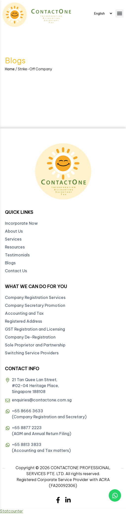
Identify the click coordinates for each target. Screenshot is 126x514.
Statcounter (11, 511)
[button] (119, 13)
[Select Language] (103, 13)
